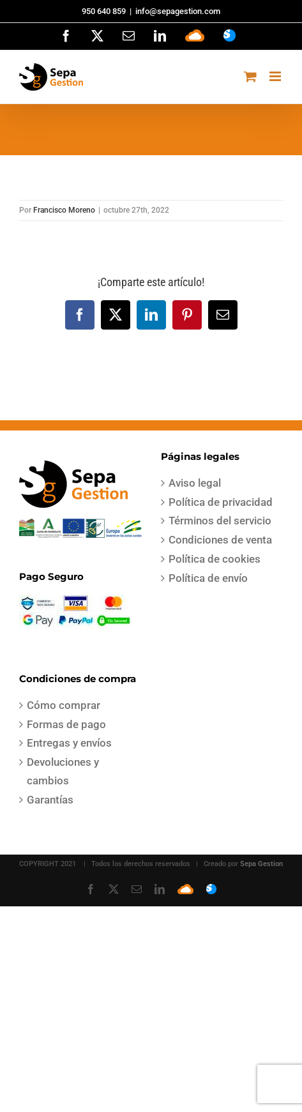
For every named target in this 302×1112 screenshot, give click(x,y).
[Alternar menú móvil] (276, 76)
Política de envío (208, 578)
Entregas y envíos (69, 742)
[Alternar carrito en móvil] (250, 76)
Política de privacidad (221, 502)
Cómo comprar (63, 705)
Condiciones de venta (220, 539)
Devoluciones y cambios (63, 771)
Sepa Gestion (261, 864)
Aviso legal (195, 482)
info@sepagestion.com (177, 11)
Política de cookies (214, 558)
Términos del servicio (220, 520)
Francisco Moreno (64, 210)
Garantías (50, 799)
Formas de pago (66, 724)
